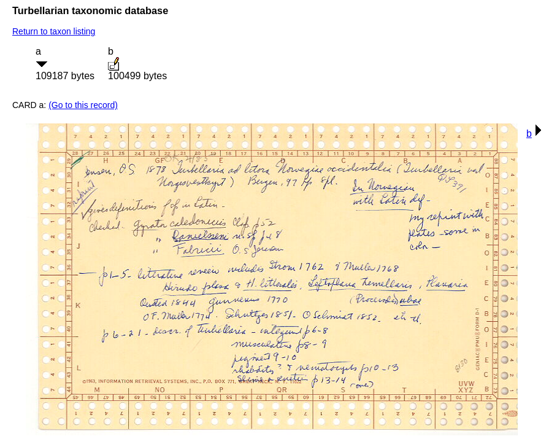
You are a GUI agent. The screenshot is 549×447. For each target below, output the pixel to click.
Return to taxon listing (53, 31)
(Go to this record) (83, 105)
